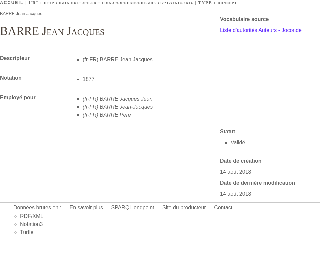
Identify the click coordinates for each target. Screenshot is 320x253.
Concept (227, 3)
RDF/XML (31, 216)
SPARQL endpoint (132, 207)
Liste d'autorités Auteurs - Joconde (261, 30)
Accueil (12, 2)
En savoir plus (86, 207)
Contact (223, 207)
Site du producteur (184, 207)
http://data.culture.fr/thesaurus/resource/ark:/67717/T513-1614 (118, 3)
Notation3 (31, 224)
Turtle (26, 232)
